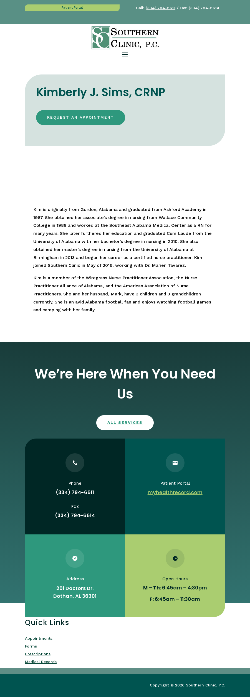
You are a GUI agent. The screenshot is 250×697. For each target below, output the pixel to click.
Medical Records (41, 661)
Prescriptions (37, 654)
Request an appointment (80, 117)
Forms (31, 646)
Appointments (38, 638)
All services (125, 422)
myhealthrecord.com (175, 492)
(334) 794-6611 (160, 8)
